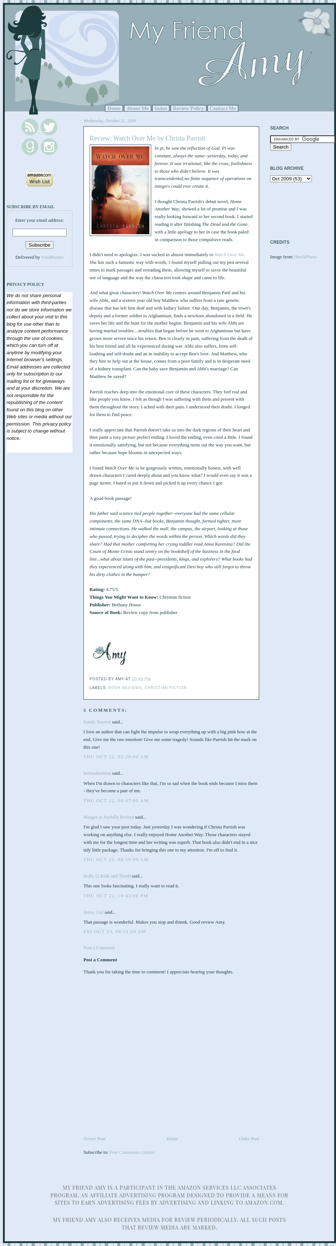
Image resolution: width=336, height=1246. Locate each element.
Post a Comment (99, 947)
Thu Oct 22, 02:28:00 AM (116, 756)
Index (160, 108)
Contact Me (223, 108)
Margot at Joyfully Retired (108, 817)
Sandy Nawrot (97, 722)
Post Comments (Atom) (132, 1152)
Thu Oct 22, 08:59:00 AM (116, 859)
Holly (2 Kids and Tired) (107, 876)
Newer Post (94, 1138)
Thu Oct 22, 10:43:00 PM (115, 895)
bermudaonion (97, 773)
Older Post (249, 1138)
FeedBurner (52, 257)
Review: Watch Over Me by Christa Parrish (147, 138)
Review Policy (188, 108)
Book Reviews (125, 688)
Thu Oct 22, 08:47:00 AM (116, 800)
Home (114, 108)
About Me (137, 108)
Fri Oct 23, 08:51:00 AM (114, 931)
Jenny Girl (93, 912)
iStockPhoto (305, 256)
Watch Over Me (229, 254)
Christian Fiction (166, 688)
